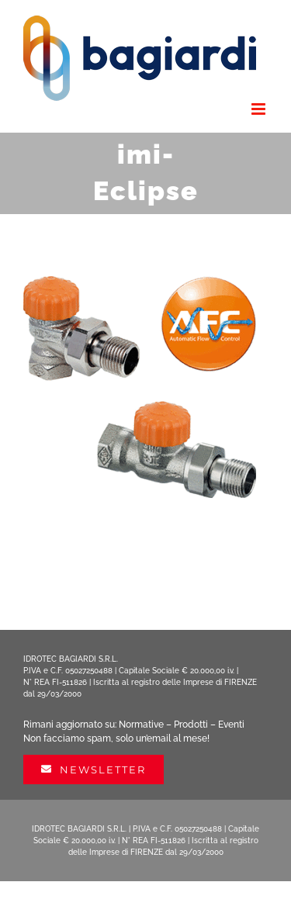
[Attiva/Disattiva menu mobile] (259, 109)
